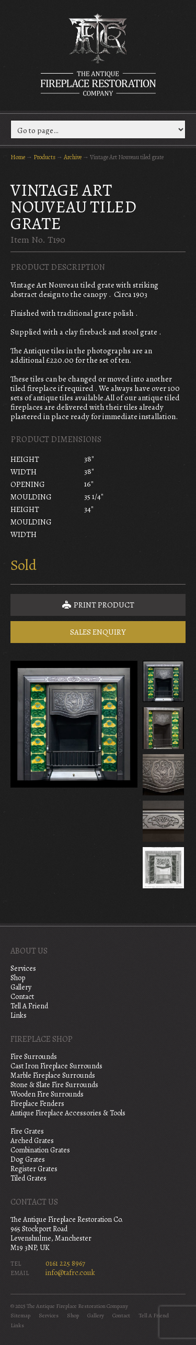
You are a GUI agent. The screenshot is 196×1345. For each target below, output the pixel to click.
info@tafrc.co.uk (70, 1273)
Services (23, 968)
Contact (22, 997)
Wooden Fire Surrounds (47, 1094)
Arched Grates (32, 1141)
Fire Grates (27, 1131)
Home (17, 157)
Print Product (98, 605)
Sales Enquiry (98, 632)
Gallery (20, 987)
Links (18, 1015)
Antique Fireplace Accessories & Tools (67, 1113)
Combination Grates (40, 1150)
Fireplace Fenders (37, 1104)
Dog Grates (27, 1159)
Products (44, 157)
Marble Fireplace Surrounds (52, 1075)
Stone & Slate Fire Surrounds (54, 1085)
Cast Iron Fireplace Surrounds (56, 1066)
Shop (17, 978)
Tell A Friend (29, 1006)
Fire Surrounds (33, 1057)
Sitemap (20, 1315)
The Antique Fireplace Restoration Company (98, 54)
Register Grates (33, 1169)
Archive (73, 157)
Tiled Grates (28, 1178)
